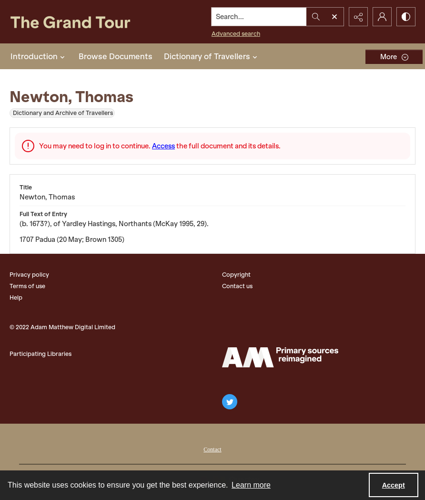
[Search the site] (259, 17)
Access (163, 146)
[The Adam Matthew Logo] (280, 357)
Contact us (237, 286)
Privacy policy (29, 274)
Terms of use (27, 286)
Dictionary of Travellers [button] (212, 56)
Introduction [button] (38, 56)
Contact (212, 449)
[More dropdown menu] (394, 56)
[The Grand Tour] (81, 21)
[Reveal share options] (358, 17)
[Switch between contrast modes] (406, 17)
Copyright (236, 274)
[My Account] (382, 17)
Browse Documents (115, 56)
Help (16, 297)
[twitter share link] (229, 401)
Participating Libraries (40, 353)
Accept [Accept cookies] (393, 485)
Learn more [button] (251, 485)
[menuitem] (212, 448)
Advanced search (236, 33)
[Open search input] (334, 17)
